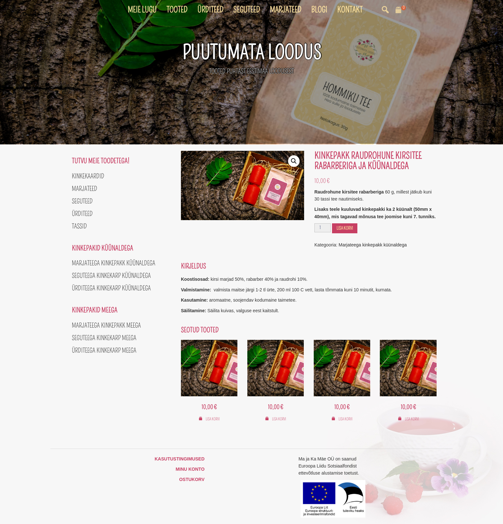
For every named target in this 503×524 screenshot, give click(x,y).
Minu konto (190, 469)
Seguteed (246, 10)
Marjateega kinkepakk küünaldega (373, 244)
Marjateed (285, 10)
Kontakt (349, 10)
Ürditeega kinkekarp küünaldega (111, 288)
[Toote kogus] (322, 227)
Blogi (319, 10)
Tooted (176, 10)
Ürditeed (210, 10)
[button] (294, 161)
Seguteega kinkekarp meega (104, 338)
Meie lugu (142, 10)
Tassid (79, 226)
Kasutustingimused (180, 458)
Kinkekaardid (88, 176)
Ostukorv (191, 479)
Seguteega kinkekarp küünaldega (111, 275)
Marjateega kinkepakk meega (106, 325)
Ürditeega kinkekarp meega (104, 350)
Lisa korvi (345, 228)
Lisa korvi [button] (213, 419)
